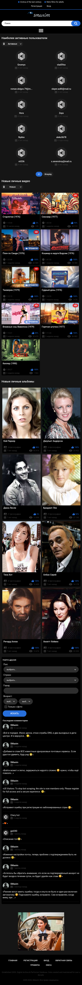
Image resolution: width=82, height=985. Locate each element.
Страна (7, 675)
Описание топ (12, 839)
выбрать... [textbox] (11, 669)
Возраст (8, 696)
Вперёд (48, 174)
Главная (12, 960)
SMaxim (14, 725)
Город (7, 685)
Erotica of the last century (30, 2)
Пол (6, 664)
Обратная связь (63, 960)
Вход (49, 6)
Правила (35, 965)
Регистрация (36, 6)
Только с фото (15, 707)
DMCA (49, 965)
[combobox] (41, 669)
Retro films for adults (55, 2)
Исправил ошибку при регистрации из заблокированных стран (37, 807)
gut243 (13, 831)
